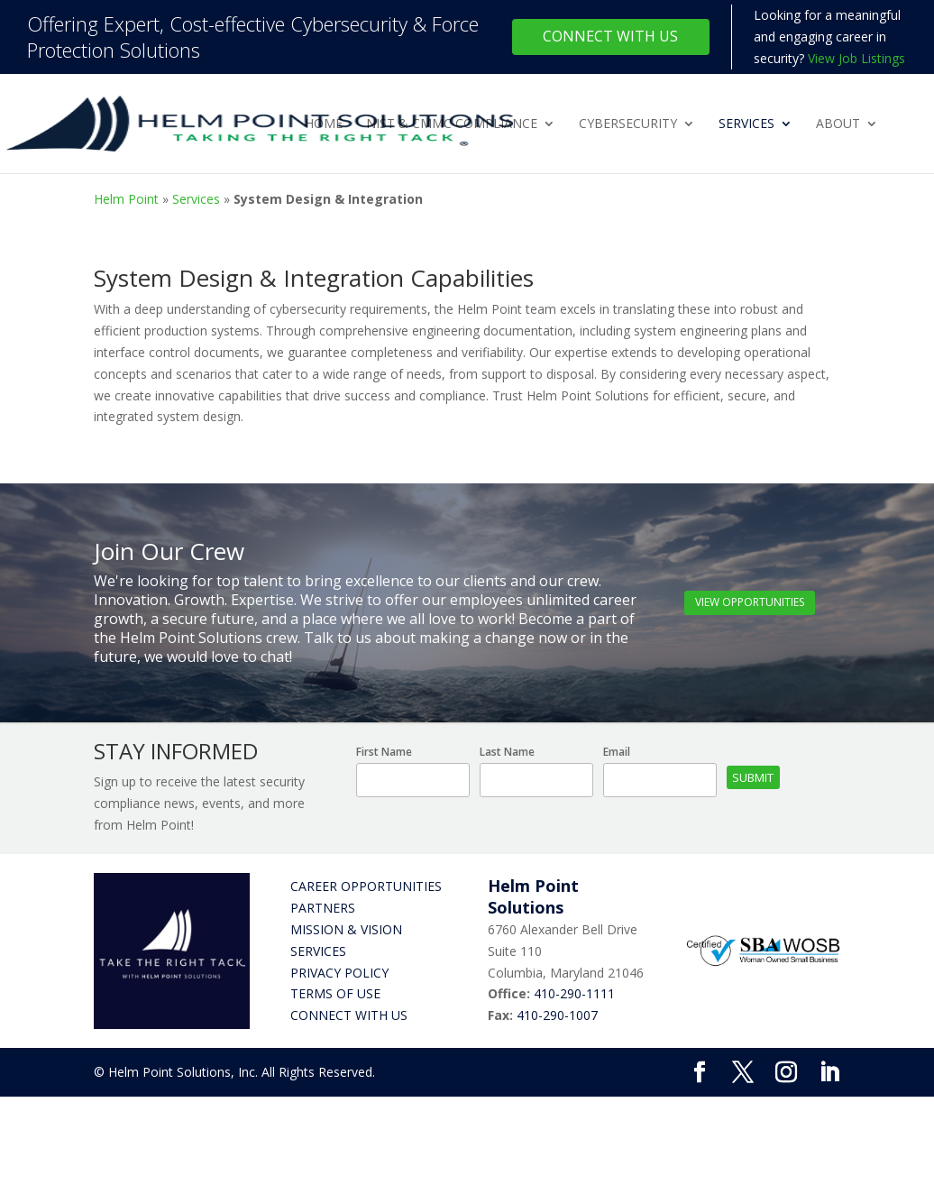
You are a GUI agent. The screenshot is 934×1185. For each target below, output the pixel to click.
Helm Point (126, 198)
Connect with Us (348, 1015)
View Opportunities (749, 602)
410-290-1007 (557, 1015)
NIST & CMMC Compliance (451, 124)
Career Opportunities (366, 886)
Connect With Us (610, 36)
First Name (384, 751)
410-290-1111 (574, 993)
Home (324, 124)
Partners (322, 907)
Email (616, 751)
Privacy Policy (339, 972)
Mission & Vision (346, 929)
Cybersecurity (628, 124)
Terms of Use (335, 993)
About (838, 124)
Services (746, 124)
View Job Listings (856, 58)
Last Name (507, 751)
